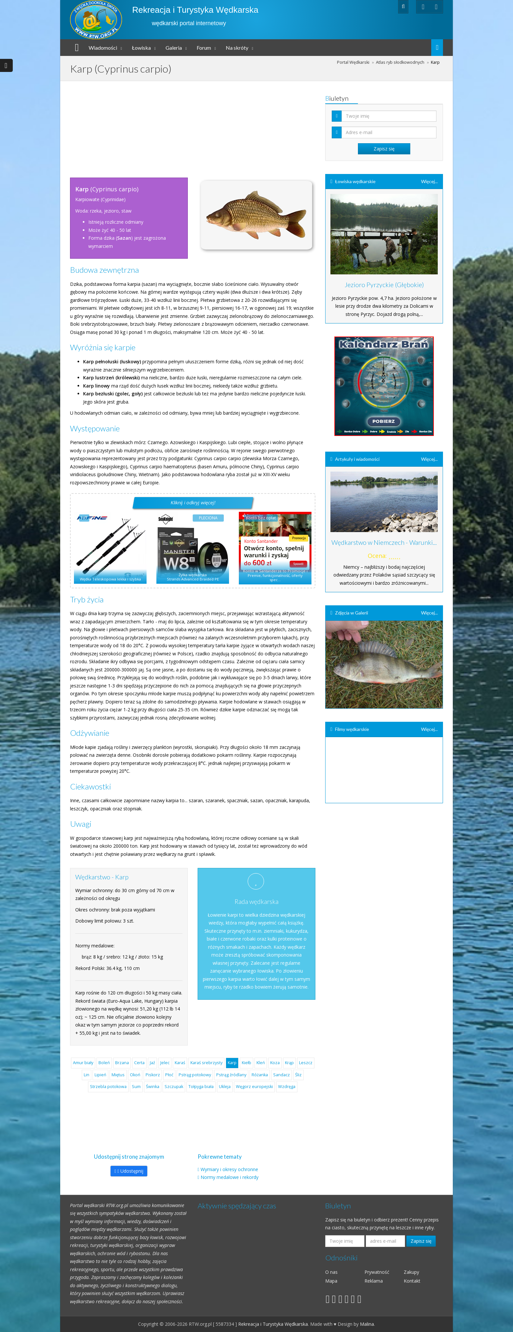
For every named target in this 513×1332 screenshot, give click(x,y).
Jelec (164, 1062)
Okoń (135, 1075)
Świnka (152, 1086)
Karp (232, 1062)
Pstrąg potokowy (195, 1075)
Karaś (180, 1062)
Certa (139, 1062)
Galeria (174, 47)
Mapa (331, 1281)
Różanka (260, 1075)
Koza (275, 1062)
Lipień (100, 1075)
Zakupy (411, 1272)
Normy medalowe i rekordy (229, 1177)
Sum (136, 1086)
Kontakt (412, 1281)
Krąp (289, 1062)
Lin (86, 1075)
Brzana (122, 1062)
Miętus (118, 1075)
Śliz (298, 1075)
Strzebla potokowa (108, 1086)
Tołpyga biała (201, 1086)
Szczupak (174, 1086)
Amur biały (83, 1062)
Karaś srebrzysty (206, 1062)
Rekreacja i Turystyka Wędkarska (195, 10)
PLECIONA (208, 518)
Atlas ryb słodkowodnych (400, 62)
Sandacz (281, 1075)
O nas (331, 1272)
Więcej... (429, 181)
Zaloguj (377, 6)
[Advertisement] (192, 127)
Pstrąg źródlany (231, 1075)
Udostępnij (129, 1171)
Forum (204, 47)
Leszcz (305, 1062)
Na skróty (237, 47)
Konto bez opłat (261, 518)
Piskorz (153, 1075)
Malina (367, 1324)
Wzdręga (286, 1086)
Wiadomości (103, 47)
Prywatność (376, 1272)
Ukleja (225, 1086)
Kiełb (246, 1062)
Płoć (169, 1075)
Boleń (104, 1062)
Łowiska (141, 47)
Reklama (373, 1281)
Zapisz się (421, 1241)
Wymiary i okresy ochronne (229, 1169)
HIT (84, 518)
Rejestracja (347, 6)
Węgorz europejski (254, 1086)
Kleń (260, 1062)
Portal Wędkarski (353, 62)
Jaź (152, 1062)
